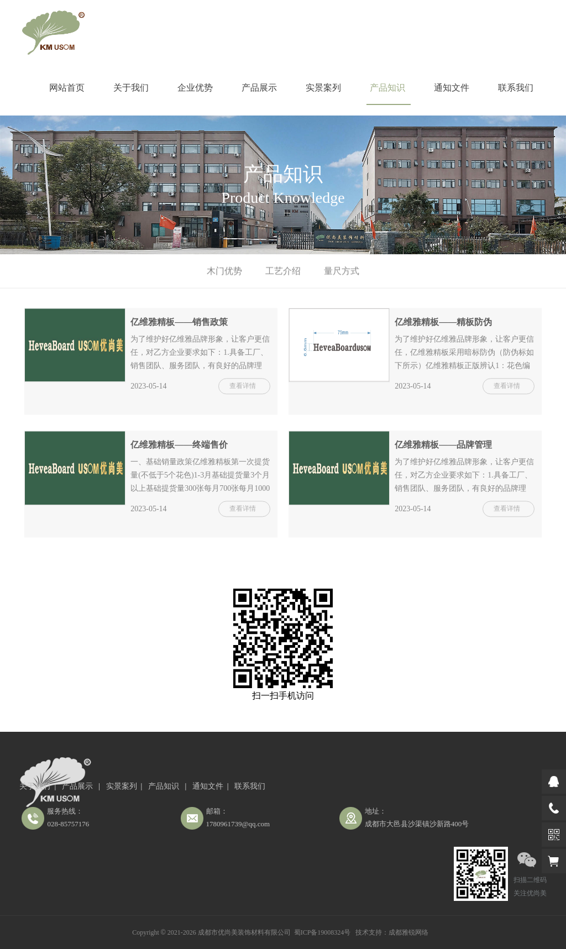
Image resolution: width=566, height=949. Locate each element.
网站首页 (67, 87)
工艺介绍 (283, 271)
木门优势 (224, 271)
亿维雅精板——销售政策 (179, 324)
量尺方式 (341, 271)
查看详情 (242, 388)
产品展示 (259, 87)
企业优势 (195, 87)
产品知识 (387, 87)
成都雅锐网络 (408, 932)
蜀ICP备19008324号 (322, 932)
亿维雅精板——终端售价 (179, 447)
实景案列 (323, 87)
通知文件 (451, 87)
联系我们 (515, 87)
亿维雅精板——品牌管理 (443, 447)
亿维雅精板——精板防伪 (443, 324)
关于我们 (131, 87)
